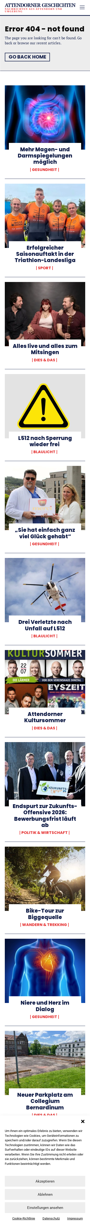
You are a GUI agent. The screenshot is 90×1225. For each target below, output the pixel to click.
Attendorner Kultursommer (45, 717)
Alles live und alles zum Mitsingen (45, 349)
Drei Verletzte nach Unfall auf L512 (45, 625)
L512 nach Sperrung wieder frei (45, 441)
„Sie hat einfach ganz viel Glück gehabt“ (45, 533)
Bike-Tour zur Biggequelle (45, 914)
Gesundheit (44, 170)
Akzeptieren (45, 1181)
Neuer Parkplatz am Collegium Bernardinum (45, 1101)
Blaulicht (44, 452)
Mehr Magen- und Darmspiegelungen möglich (45, 156)
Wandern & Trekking (44, 925)
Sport (44, 268)
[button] (82, 1121)
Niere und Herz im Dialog (45, 1006)
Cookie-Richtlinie (23, 1218)
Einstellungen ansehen (45, 1208)
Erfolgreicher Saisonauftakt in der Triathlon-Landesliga (45, 254)
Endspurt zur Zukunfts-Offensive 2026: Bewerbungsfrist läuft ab (45, 816)
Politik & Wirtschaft (44, 833)
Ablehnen (45, 1194)
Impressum (75, 1218)
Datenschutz (51, 1218)
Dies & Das (44, 360)
